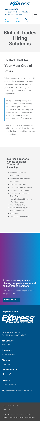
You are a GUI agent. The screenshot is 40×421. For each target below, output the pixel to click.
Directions (8, 22)
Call (26, 22)
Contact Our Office (11, 300)
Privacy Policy (7, 409)
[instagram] (10, 374)
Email (18, 22)
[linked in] (7, 374)
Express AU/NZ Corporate (11, 406)
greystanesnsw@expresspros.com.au (18, 390)
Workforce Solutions (8, 354)
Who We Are (6, 364)
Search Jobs (6, 345)
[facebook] (3, 374)
